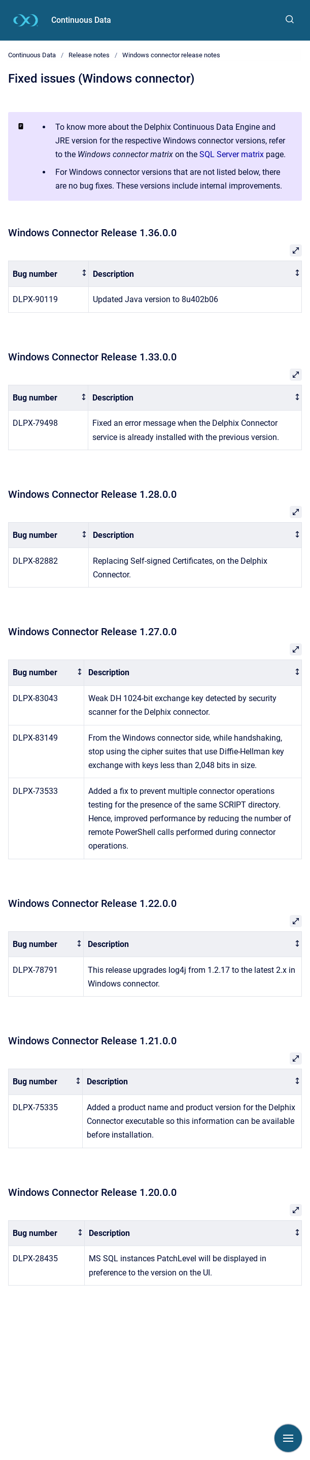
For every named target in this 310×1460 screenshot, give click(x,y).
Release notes (89, 55)
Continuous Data (81, 20)
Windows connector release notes (171, 55)
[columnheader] (49, 274)
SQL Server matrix (231, 154)
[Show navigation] (288, 1438)
